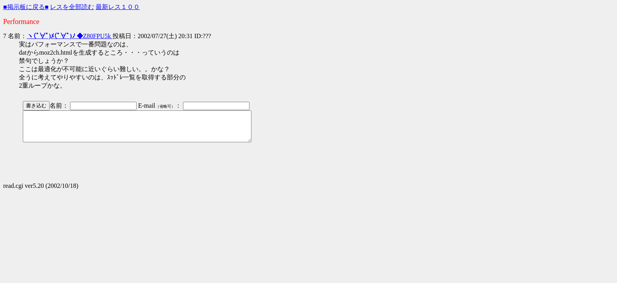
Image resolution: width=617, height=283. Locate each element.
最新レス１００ (118, 7)
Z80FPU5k (70, 36)
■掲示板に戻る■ (25, 7)
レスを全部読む (72, 7)
